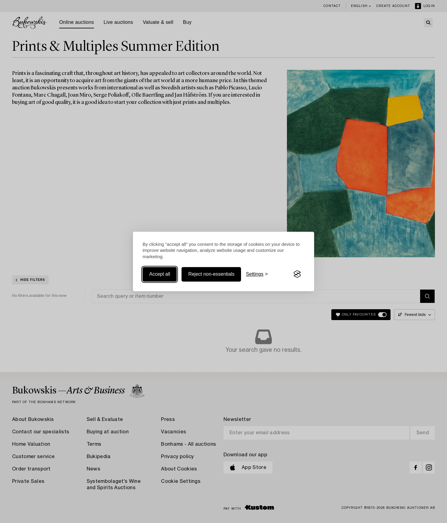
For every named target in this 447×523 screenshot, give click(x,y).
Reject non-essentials (211, 274)
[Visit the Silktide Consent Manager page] (297, 274)
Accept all (159, 274)
